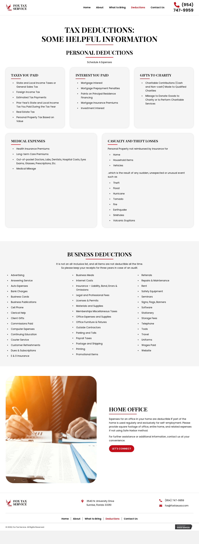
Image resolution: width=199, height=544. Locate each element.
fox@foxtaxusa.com (176, 505)
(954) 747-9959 (174, 500)
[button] (181, 7)
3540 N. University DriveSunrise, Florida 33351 (100, 503)
